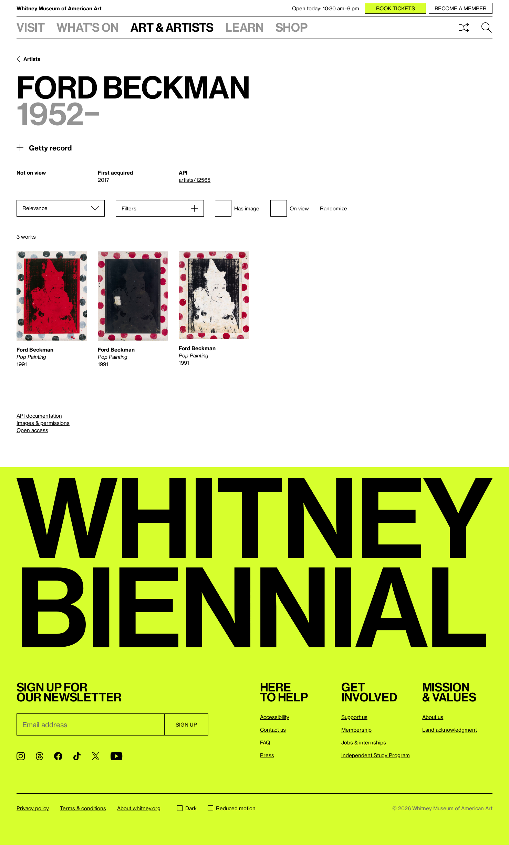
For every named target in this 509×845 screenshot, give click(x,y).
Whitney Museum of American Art (59, 8)
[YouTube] (116, 756)
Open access (32, 430)
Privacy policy (33, 808)
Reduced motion (232, 808)
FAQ (265, 742)
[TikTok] (77, 756)
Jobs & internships (363, 742)
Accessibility (274, 717)
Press (267, 755)
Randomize (333, 208)
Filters (129, 208)
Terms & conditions (83, 808)
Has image (237, 208)
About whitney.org (138, 808)
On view (289, 208)
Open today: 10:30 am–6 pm (325, 8)
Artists (31, 59)
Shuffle (463, 27)
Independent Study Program (375, 755)
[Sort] (61, 208)
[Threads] (39, 756)
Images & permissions (43, 423)
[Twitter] (95, 756)
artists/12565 (194, 180)
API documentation (39, 416)
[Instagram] (20, 756)
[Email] (90, 724)
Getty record (50, 148)
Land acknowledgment (449, 730)
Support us (354, 717)
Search (486, 27)
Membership (356, 730)
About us (432, 717)
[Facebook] (58, 756)
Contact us (273, 730)
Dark (187, 808)
